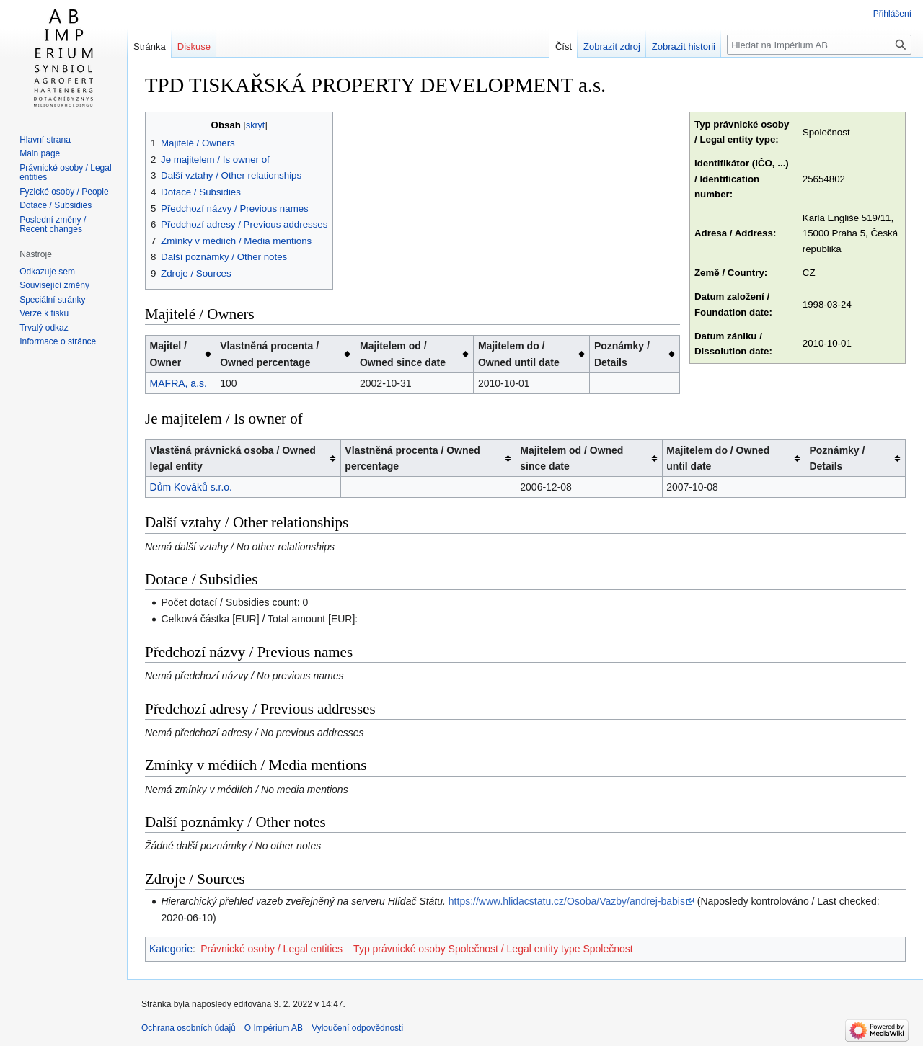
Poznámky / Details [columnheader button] (622, 353)
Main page (39, 153)
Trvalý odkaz (44, 328)
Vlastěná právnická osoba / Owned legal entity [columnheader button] (233, 458)
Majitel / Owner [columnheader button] (168, 353)
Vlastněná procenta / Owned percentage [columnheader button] (269, 353)
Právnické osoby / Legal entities (271, 949)
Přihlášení (892, 14)
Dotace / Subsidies (55, 205)
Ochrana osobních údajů (188, 1028)
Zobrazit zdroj (611, 46)
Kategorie (171, 949)
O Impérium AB (273, 1028)
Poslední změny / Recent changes (52, 225)
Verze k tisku (44, 313)
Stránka (149, 46)
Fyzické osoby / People (63, 192)
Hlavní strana (45, 140)
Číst (563, 46)
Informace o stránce (57, 341)
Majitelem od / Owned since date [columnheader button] (403, 353)
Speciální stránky (52, 300)
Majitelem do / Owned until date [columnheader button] (519, 353)
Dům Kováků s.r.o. (191, 487)
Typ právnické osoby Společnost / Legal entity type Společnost (493, 949)
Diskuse (194, 46)
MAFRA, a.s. (178, 383)
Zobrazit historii (683, 46)
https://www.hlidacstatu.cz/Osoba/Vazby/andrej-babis (567, 901)
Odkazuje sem (47, 272)
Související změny (54, 285)
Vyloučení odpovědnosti (357, 1028)
